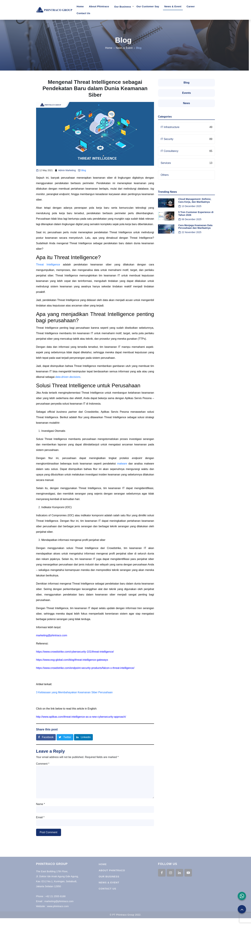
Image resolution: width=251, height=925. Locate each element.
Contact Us (83, 13)
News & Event (172, 6)
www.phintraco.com (58, 911)
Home (81, 6)
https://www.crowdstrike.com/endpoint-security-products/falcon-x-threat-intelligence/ (85, 668)
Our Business (122, 6)
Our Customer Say (147, 6)
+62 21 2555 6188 (55, 901)
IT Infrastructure (170, 127)
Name (40, 804)
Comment (42, 763)
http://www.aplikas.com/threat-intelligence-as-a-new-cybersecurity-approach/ (81, 716)
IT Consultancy (169, 151)
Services (166, 163)
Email (40, 817)
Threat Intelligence (48, 264)
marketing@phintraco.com (51, 635)
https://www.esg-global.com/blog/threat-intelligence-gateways (72, 659)
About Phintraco (99, 6)
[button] (242, 896)
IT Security (167, 139)
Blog (121, 40)
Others (165, 174)
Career (191, 6)
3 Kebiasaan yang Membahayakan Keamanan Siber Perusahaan (74, 692)
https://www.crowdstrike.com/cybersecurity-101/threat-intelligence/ (75, 651)
